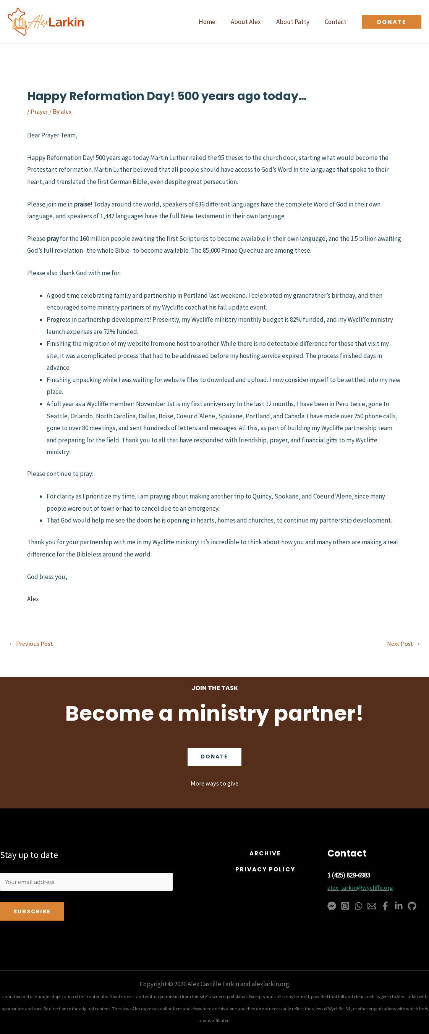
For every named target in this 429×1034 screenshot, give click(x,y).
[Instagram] (345, 905)
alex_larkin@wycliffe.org (361, 886)
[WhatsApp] (358, 905)
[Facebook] (385, 905)
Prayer (40, 111)
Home (215, 22)
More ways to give (214, 782)
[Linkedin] (398, 905)
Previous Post (31, 643)
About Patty (296, 22)
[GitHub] (412, 905)
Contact (337, 22)
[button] (391, 22)
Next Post (403, 643)
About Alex (251, 22)
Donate (215, 756)
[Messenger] (331, 905)
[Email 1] (371, 905)
